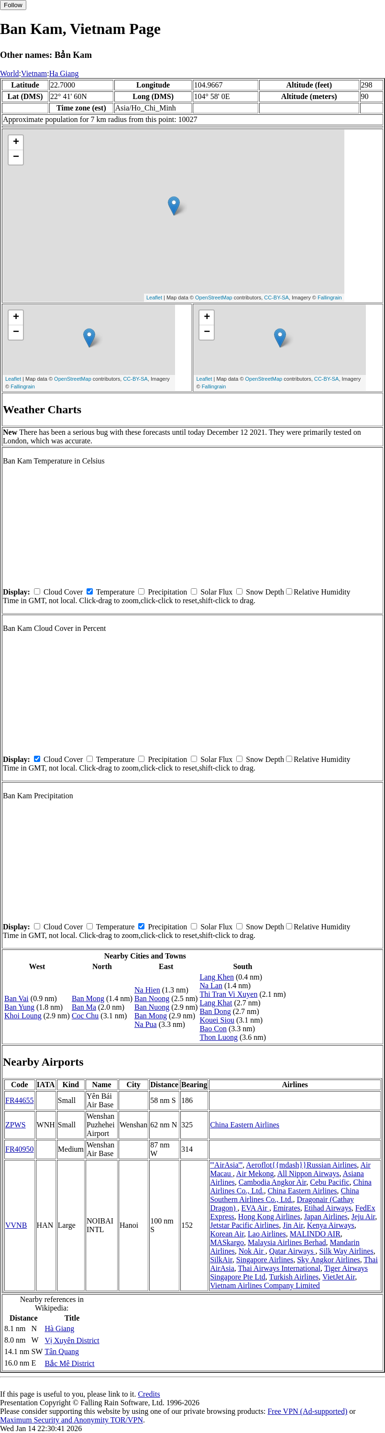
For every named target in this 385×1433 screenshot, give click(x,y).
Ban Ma (84, 1007)
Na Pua (145, 1024)
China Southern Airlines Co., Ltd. (284, 1195)
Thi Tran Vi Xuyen (228, 994)
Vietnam (34, 73)
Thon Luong (218, 1037)
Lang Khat (215, 1003)
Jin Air (293, 1225)
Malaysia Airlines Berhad (287, 1242)
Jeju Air (363, 1217)
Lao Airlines (267, 1234)
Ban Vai (16, 998)
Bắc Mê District (69, 1363)
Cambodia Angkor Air (273, 1182)
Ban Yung (19, 1007)
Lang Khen (216, 977)
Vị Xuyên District (71, 1340)
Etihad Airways (328, 1208)
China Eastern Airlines (244, 1125)
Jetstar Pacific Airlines (244, 1225)
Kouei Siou (216, 1020)
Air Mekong (255, 1173)
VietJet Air (338, 1277)
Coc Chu (85, 1016)
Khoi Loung (23, 1016)
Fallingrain (330, 297)
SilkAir (221, 1260)
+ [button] (16, 142)
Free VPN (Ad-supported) (307, 1411)
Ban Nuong (151, 1007)
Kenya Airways (330, 1225)
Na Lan (210, 985)
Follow (13, 5)
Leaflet (154, 297)
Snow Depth (265, 592)
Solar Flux (216, 592)
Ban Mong (88, 998)
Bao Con (212, 1029)
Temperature (115, 592)
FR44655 (19, 1100)
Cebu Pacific (329, 1182)
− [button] (16, 157)
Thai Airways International (279, 1268)
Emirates (286, 1208)
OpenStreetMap (213, 297)
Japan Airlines (326, 1217)
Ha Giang (64, 73)
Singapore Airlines (265, 1260)
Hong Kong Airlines (269, 1217)
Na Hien (147, 990)
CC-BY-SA (276, 297)
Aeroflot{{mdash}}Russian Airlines (301, 1165)
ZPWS (15, 1125)
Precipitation (167, 592)
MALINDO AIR (315, 1234)
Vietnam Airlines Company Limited (265, 1285)
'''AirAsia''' (226, 1165)
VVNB (16, 1225)
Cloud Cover (63, 592)
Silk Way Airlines (346, 1251)
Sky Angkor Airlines (328, 1260)
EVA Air (255, 1208)
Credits (149, 1394)
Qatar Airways (292, 1251)
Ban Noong (151, 998)
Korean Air (227, 1234)
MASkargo (227, 1242)
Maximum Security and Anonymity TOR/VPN (71, 1420)
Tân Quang (61, 1351)
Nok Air (252, 1251)
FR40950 (19, 1149)
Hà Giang (59, 1328)
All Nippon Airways (308, 1173)
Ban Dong (215, 1011)
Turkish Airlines (294, 1277)
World (9, 73)
